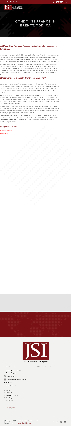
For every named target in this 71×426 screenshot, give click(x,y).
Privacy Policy (8, 382)
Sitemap (28, 423)
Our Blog (8, 398)
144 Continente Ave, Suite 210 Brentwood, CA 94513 (12, 372)
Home (7, 390)
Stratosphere (21, 423)
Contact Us (8, 400)
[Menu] (65, 7)
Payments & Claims (11, 395)
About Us (8, 392)
